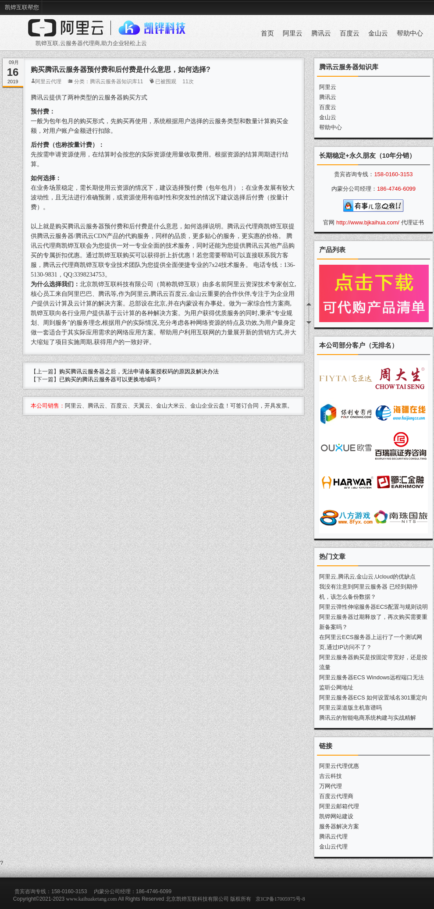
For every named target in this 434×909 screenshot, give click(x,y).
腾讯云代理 (333, 836)
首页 (267, 33)
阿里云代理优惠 (339, 766)
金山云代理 (333, 846)
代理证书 (412, 222)
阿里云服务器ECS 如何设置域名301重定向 (373, 697)
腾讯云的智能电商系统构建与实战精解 (367, 717)
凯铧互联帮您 (22, 7)
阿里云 (292, 33)
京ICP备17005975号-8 (280, 899)
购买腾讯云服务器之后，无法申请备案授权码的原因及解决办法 (139, 371)
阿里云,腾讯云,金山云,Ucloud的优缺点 (367, 576)
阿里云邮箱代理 (339, 806)
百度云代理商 (336, 796)
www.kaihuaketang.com (91, 899)
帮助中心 (410, 33)
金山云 (378, 33)
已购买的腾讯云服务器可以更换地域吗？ (110, 379)
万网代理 (330, 786)
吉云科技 (330, 776)
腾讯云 (321, 33)
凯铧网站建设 (336, 816)
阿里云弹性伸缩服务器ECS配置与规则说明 (373, 607)
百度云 (349, 33)
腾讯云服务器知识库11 (116, 81)
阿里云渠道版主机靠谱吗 (350, 707)
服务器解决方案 (339, 826)
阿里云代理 (48, 81)
